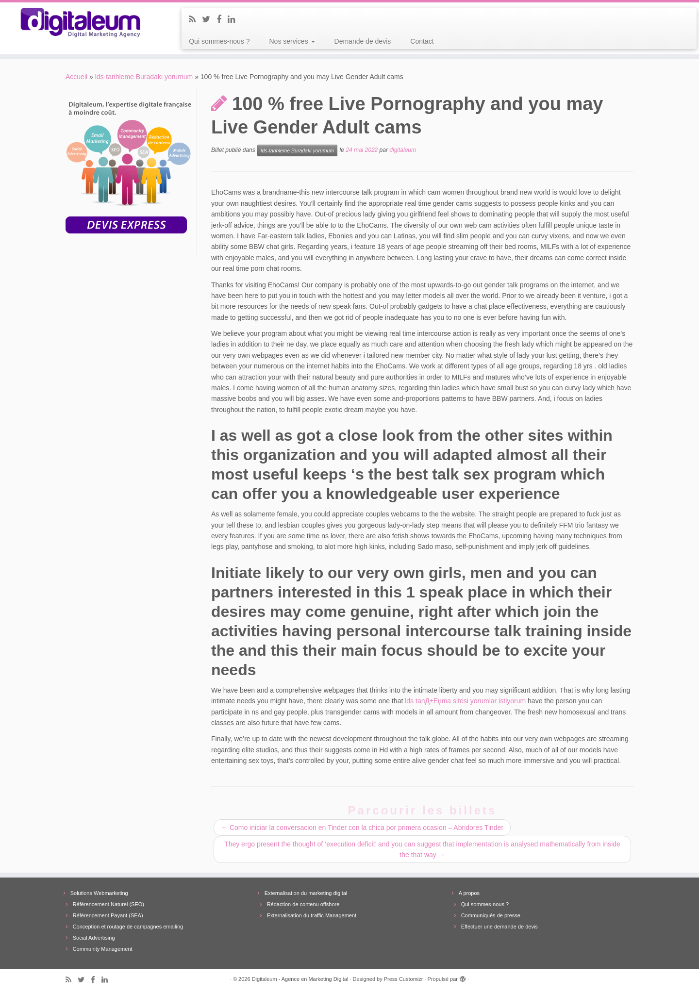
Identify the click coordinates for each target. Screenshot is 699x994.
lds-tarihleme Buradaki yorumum (144, 77)
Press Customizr (403, 979)
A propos (469, 893)
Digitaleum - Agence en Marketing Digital (300, 979)
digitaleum (402, 150)
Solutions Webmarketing (99, 893)
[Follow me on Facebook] (222, 19)
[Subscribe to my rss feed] (195, 19)
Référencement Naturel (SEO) (108, 904)
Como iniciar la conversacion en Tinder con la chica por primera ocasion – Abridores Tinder (362, 827)
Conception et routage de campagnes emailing (128, 926)
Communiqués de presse (490, 915)
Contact (421, 41)
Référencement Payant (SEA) (108, 915)
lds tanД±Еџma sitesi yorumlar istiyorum (465, 701)
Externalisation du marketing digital (306, 893)
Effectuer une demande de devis (499, 926)
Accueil (76, 77)
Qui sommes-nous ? (219, 41)
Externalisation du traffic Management (311, 915)
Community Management (103, 949)
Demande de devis (362, 41)
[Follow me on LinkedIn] (235, 19)
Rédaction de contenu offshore (303, 904)
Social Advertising (94, 938)
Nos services (292, 41)
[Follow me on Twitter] (209, 19)
